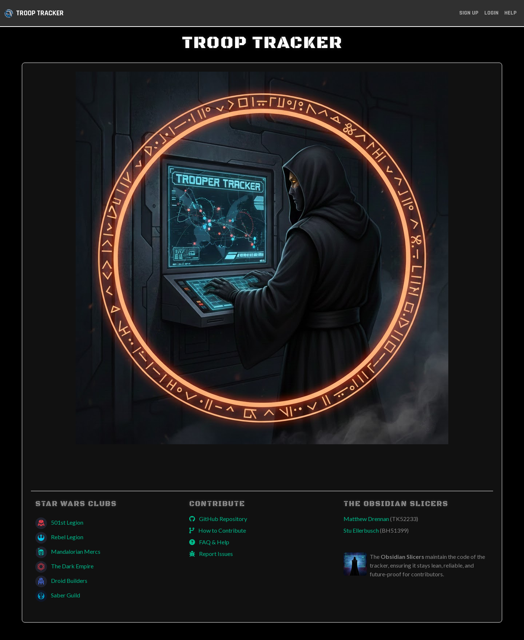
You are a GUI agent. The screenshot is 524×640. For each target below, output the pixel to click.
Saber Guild (57, 595)
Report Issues (211, 553)
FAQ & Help (209, 541)
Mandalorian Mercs (67, 551)
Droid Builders (61, 580)
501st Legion (59, 522)
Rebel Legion (59, 536)
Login (491, 13)
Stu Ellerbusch (376, 530)
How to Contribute (217, 530)
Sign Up (469, 13)
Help (510, 13)
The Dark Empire (64, 566)
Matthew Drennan (381, 518)
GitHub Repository (218, 518)
